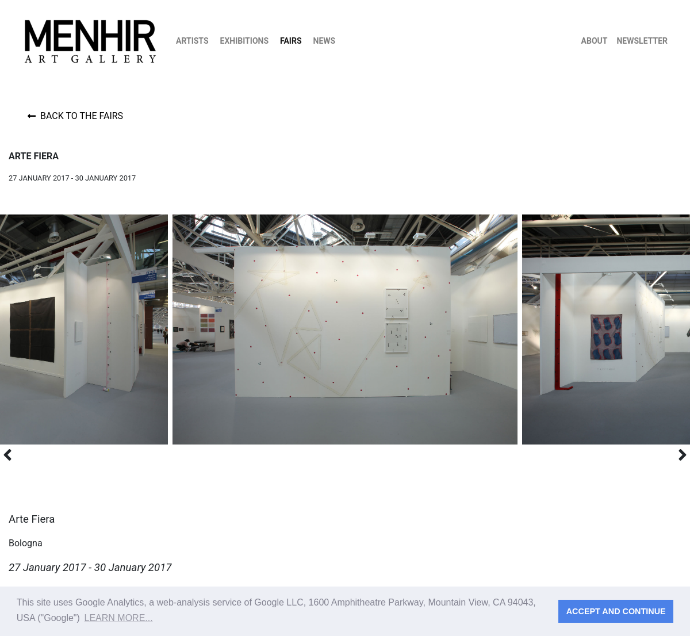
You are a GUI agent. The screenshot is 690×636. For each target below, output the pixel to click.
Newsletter (642, 40)
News (324, 40)
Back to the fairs (75, 115)
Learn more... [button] (119, 618)
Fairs (291, 40)
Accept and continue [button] (616, 611)
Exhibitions (244, 40)
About (594, 40)
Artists (192, 40)
